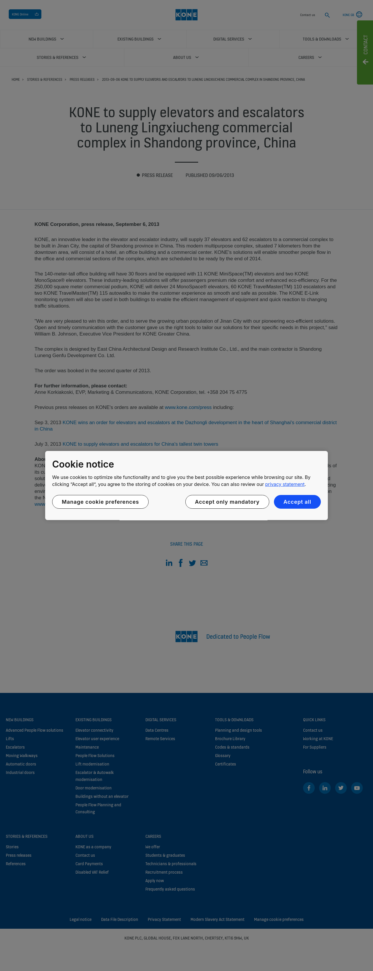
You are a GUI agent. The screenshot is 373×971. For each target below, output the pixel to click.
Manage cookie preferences (100, 502)
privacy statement (285, 484)
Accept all (297, 502)
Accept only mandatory (227, 502)
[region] (186, 485)
